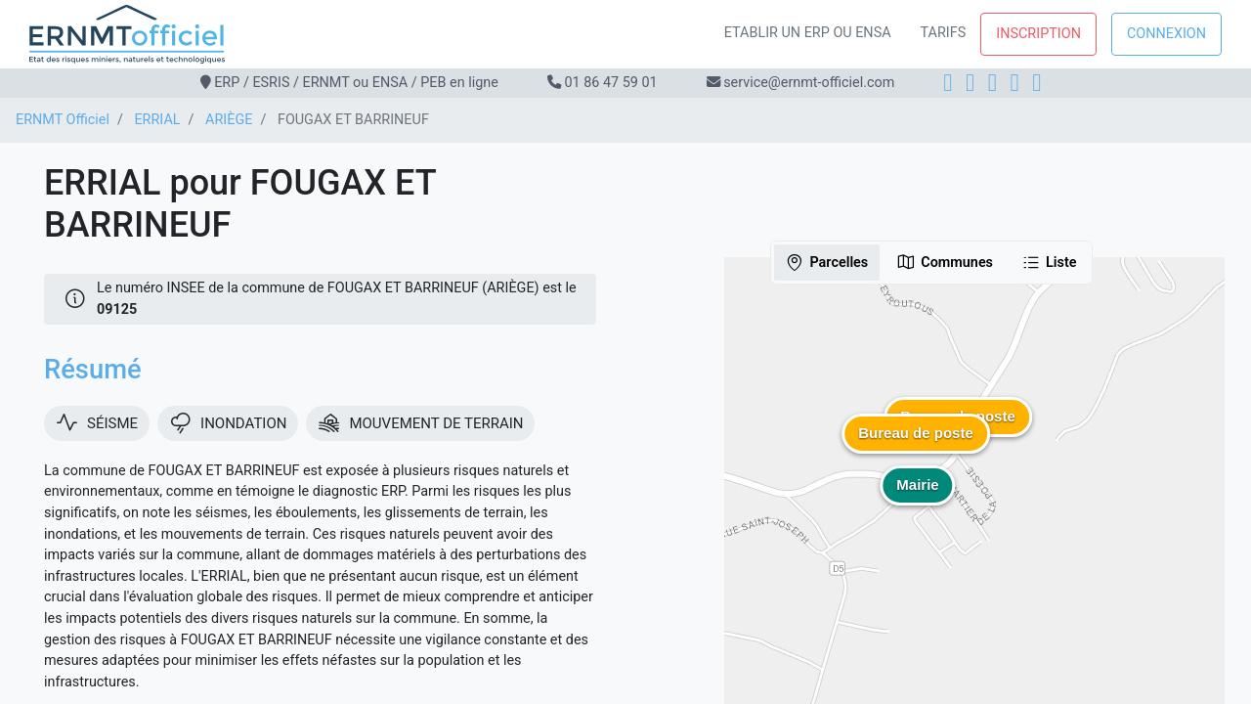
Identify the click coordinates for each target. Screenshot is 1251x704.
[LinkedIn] (992, 82)
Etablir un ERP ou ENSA (807, 32)
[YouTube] (1036, 82)
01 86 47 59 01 (610, 82)
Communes (944, 262)
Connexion (1166, 33)
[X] (1015, 82)
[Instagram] (970, 82)
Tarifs (944, 32)
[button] (916, 448)
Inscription (1038, 33)
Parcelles (826, 262)
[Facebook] (947, 82)
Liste (1049, 262)
